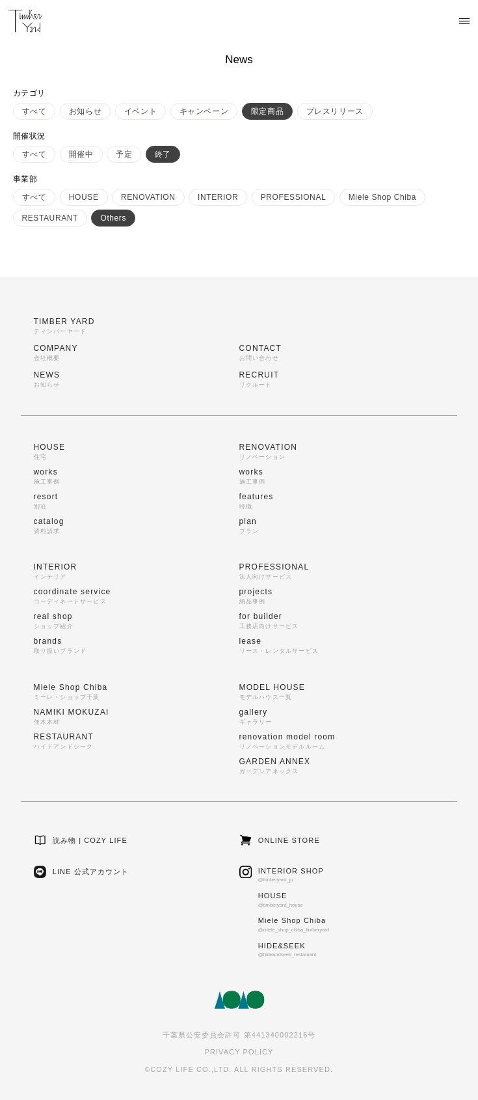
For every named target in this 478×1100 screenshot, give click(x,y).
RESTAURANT (50, 218)
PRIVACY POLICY (238, 1052)
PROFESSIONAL (293, 197)
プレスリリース (335, 111)
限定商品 (267, 111)
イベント (140, 111)
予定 (124, 154)
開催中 (81, 154)
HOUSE (84, 197)
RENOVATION (148, 197)
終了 (163, 154)
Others (113, 218)
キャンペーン (204, 111)
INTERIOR (218, 197)
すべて (34, 111)
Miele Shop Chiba (382, 197)
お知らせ (85, 111)
